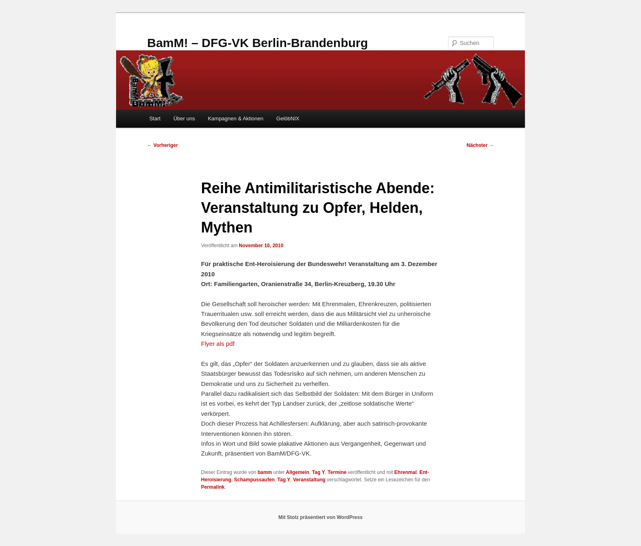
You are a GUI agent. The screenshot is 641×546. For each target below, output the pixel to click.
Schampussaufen (254, 480)
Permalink (212, 487)
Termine (337, 472)
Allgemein (297, 472)
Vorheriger (162, 145)
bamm (265, 472)
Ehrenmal (405, 472)
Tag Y (318, 472)
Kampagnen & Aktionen (235, 118)
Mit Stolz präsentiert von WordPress (320, 517)
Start (154, 118)
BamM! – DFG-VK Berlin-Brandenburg (257, 43)
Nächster (480, 145)
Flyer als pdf (218, 343)
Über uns (184, 118)
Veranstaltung (309, 480)
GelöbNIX (287, 118)
